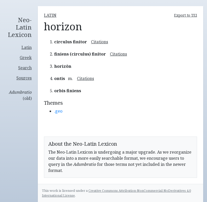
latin (50, 15)
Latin (26, 47)
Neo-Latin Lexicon (20, 27)
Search (25, 68)
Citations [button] (99, 42)
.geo (58, 111)
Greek (26, 57)
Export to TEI (185, 15)
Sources (24, 78)
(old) (20, 95)
